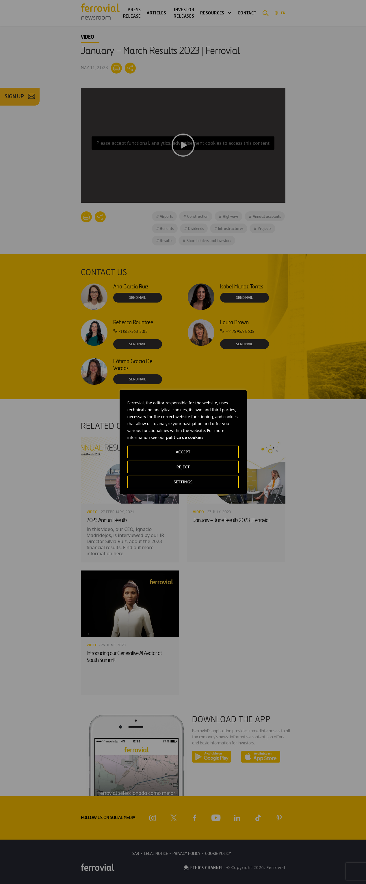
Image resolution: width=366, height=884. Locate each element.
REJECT (182, 467)
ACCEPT (183, 452)
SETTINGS (183, 482)
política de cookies (184, 437)
